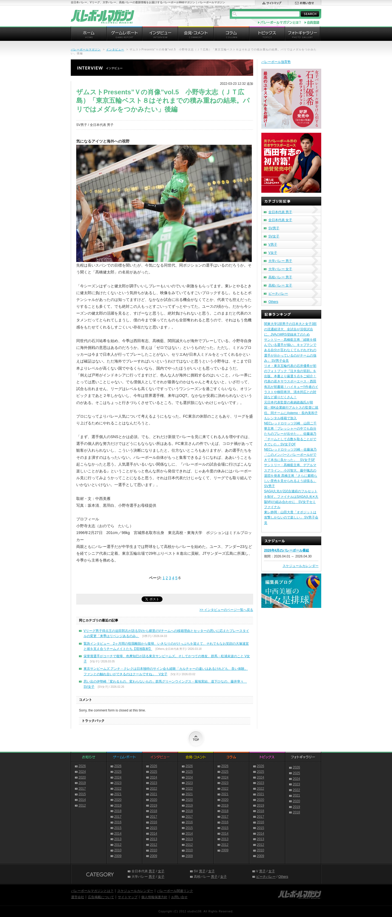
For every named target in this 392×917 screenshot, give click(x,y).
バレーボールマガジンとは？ (92, 891)
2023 (118, 783)
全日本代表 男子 (280, 212)
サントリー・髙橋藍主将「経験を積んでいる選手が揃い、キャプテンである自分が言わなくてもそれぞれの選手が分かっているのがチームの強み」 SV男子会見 (290, 350)
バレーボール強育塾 (276, 62)
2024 (82, 772)
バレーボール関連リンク (175, 891)
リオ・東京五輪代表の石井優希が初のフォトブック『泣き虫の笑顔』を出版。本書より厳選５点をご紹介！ (290, 371)
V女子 (272, 253)
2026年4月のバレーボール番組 (286, 550)
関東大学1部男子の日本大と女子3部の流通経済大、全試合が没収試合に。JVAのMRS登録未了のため (290, 329)
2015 (82, 794)
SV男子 (273, 228)
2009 (118, 856)
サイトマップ (127, 897)
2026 (82, 766)
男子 (152, 871)
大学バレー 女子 (280, 269)
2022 (118, 789)
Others (273, 302)
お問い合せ (179, 897)
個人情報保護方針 (154, 897)
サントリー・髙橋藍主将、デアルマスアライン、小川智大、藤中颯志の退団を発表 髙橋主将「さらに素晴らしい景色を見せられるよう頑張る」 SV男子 (290, 475)
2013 (118, 839)
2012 (82, 805)
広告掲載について (101, 897)
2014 (82, 800)
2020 (82, 777)
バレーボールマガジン (86, 49)
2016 (118, 822)
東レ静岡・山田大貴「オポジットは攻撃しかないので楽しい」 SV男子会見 (291, 517)
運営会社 (77, 897)
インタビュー (115, 49)
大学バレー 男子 (280, 261)
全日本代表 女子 (280, 220)
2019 (82, 783)
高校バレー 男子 (280, 277)
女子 (161, 871)
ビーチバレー (278, 293)
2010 (118, 850)
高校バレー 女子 (280, 285)
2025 (118, 772)
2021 (118, 794)
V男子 (272, 244)
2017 (82, 789)
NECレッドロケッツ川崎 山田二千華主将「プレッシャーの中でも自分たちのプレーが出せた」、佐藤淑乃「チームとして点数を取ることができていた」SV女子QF (290, 433)
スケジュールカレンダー (300, 566)
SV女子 (273, 236)
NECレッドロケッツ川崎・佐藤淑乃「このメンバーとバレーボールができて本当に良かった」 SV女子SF (290, 455)
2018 (118, 811)
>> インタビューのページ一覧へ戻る (226, 610)
